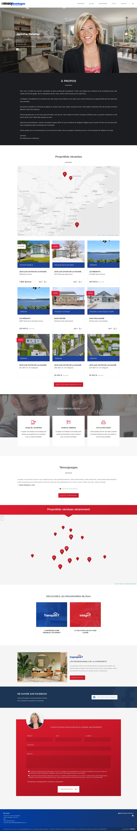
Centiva (132, 829)
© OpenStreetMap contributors (112, 235)
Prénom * (30, 736)
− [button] (19, 170)
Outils (114, 3)
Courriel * (88, 736)
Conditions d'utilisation (55, 781)
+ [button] (19, 168)
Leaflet (98, 235)
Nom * (58, 736)
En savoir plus (77, 677)
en (133, 3)
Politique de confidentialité (36, 781)
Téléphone (30, 745)
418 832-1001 (22, 44)
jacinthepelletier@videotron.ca (27, 46)
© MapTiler (103, 235)
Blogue (91, 3)
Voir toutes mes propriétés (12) (68, 384)
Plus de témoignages (68, 495)
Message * (30, 753)
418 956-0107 (22, 42)
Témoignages (103, 3)
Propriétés (80, 3)
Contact (124, 3)
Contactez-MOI (68, 789)
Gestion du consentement (99, 829)
